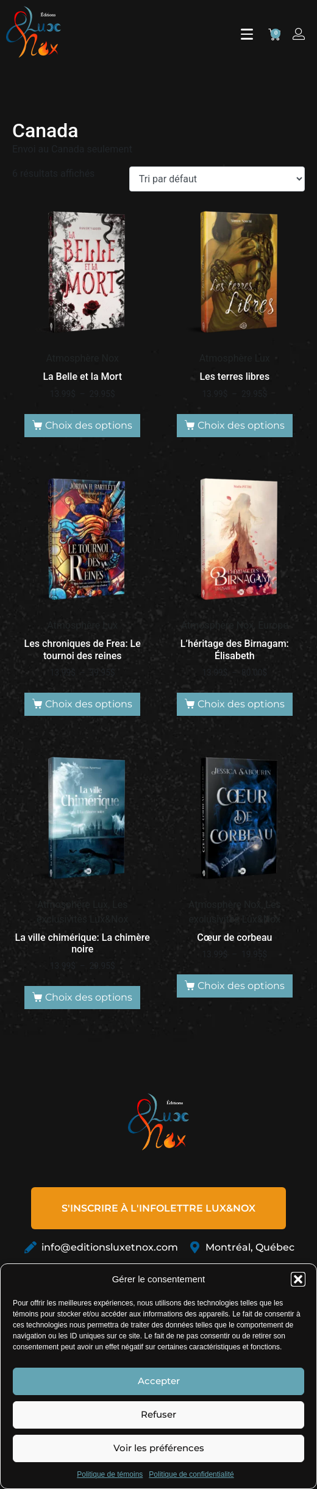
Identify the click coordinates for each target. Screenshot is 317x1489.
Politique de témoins (110, 1474)
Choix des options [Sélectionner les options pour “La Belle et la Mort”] (88, 425)
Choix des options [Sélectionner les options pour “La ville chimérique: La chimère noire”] (88, 997)
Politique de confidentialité (191, 1474)
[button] (298, 1279)
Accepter (159, 1381)
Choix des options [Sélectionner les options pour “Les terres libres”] (241, 425)
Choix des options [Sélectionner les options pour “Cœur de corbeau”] (241, 985)
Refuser (158, 1414)
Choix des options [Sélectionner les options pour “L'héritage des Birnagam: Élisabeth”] (241, 704)
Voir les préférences (158, 1448)
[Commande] (217, 178)
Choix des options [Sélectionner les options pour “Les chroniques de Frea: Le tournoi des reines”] (88, 704)
